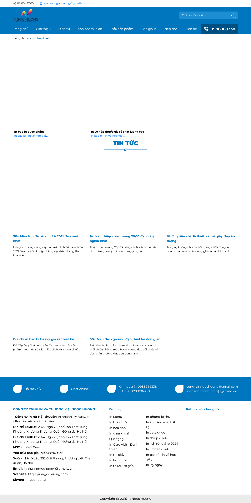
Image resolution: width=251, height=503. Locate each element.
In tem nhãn (118, 460)
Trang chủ (20, 29)
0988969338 (219, 29)
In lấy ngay (154, 465)
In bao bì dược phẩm (29, 131)
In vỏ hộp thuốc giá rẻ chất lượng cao (117, 131)
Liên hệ (191, 29)
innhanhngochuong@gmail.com (63, 3)
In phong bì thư (158, 417)
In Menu (115, 417)
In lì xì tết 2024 (157, 449)
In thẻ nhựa (118, 422)
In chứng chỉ (119, 433)
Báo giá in (148, 29)
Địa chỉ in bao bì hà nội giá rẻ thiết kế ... (45, 339)
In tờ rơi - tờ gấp (121, 466)
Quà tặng (116, 439)
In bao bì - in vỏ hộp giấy (31, 135)
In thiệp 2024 (156, 438)
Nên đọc (171, 29)
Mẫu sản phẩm (121, 29)
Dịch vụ (64, 29)
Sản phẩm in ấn (90, 29)
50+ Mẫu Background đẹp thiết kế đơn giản (125, 339)
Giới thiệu (43, 29)
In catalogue (155, 432)
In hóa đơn (117, 428)
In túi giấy (116, 455)
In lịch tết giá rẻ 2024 (162, 443)
